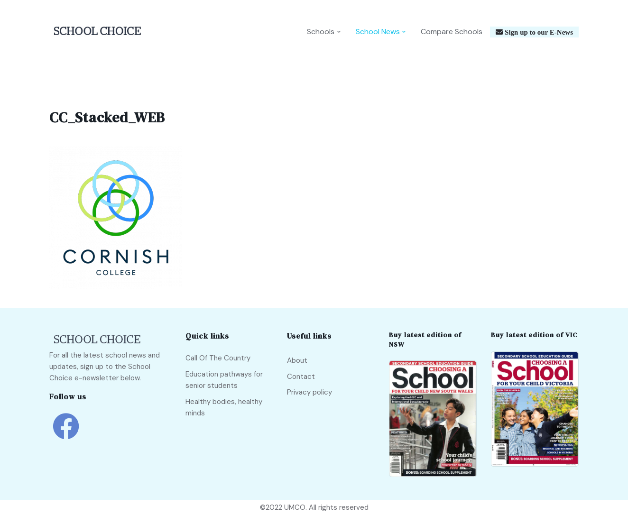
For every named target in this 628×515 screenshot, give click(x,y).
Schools (320, 32)
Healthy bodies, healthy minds (223, 407)
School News (378, 32)
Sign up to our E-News (538, 32)
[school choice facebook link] (66, 433)
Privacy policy (309, 392)
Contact (301, 376)
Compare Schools (451, 32)
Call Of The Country (217, 358)
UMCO (294, 507)
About (297, 360)
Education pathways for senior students (224, 379)
